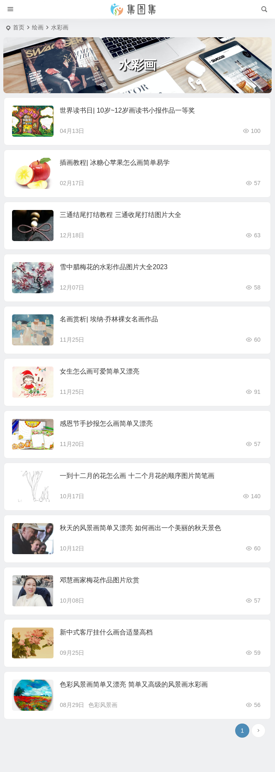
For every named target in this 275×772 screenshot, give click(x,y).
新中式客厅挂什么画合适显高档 (106, 632)
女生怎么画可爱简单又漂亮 (99, 371)
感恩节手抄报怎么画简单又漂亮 (106, 423)
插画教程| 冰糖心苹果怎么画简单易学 (115, 162)
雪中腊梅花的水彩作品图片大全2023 (114, 266)
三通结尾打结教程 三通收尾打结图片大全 (120, 214)
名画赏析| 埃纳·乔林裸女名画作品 (109, 319)
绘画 (38, 27)
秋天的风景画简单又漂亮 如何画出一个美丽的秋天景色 (140, 527)
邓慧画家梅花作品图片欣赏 (99, 580)
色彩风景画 (102, 705)
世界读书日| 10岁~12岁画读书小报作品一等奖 (127, 110)
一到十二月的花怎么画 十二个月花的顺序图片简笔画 (137, 475)
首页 (18, 27)
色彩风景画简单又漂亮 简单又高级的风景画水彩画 (133, 684)
